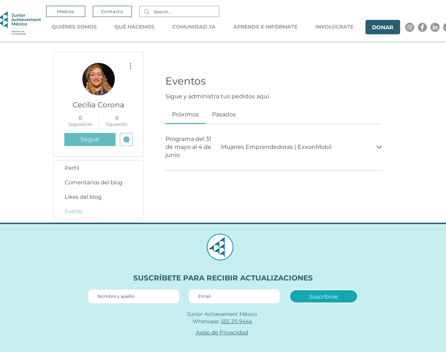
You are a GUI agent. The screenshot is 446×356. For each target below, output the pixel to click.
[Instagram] (409, 27)
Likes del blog (83, 196)
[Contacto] (112, 11)
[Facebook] (422, 27)
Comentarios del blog (93, 182)
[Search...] (178, 12)
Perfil (72, 167)
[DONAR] (382, 27)
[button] (77, 27)
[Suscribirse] (323, 296)
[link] (185, 114)
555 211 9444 (236, 321)
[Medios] (65, 11)
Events (74, 211)
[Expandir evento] (379, 147)
